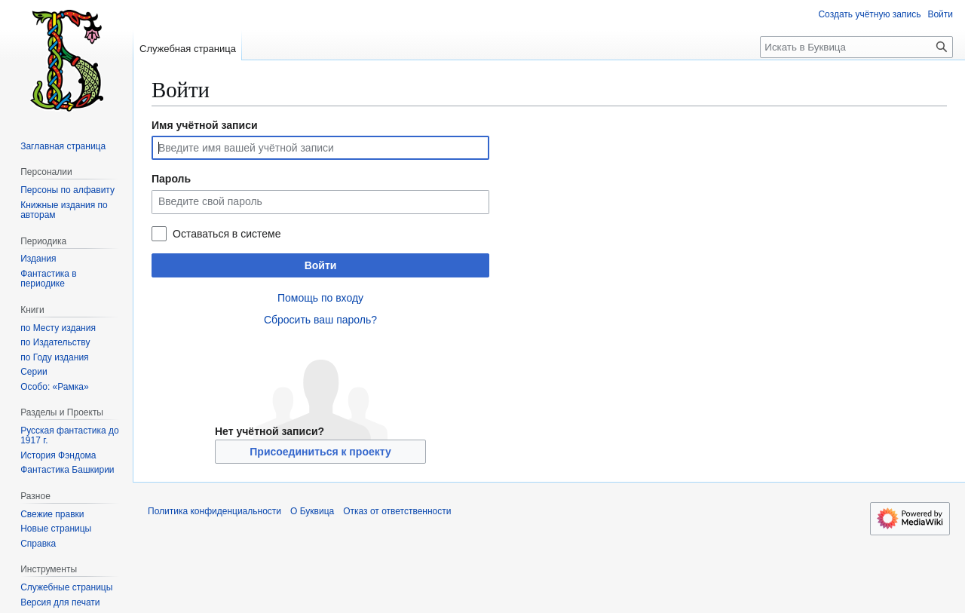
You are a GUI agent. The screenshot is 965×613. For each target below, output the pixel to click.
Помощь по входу (320, 298)
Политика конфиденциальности (214, 511)
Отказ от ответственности (397, 511)
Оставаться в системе (226, 234)
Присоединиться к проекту (320, 452)
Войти (321, 265)
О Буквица (312, 511)
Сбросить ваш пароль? (320, 320)
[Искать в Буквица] (856, 47)
